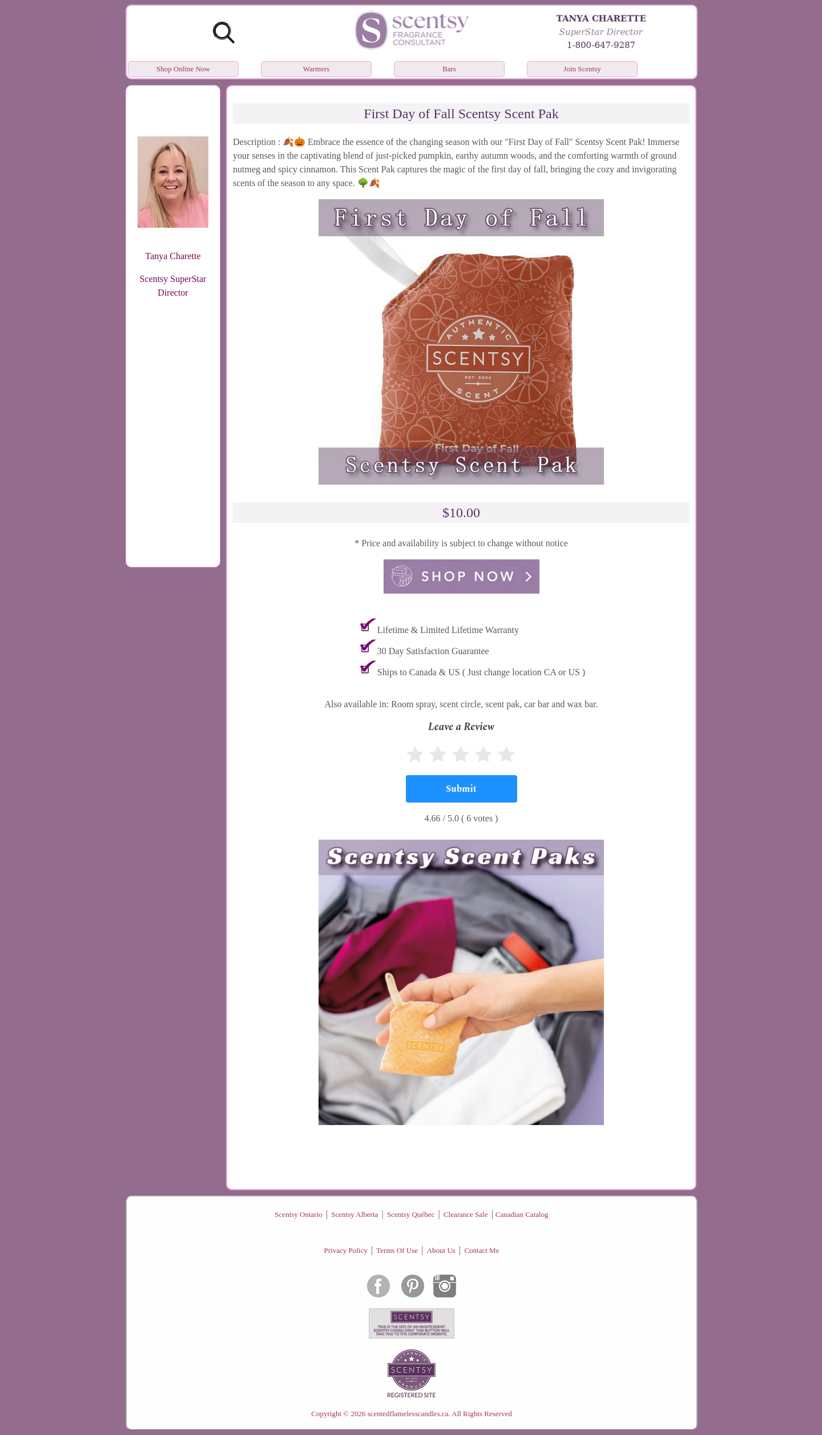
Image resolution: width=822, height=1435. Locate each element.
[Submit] (461, 789)
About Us (441, 1250)
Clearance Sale (466, 1214)
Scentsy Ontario (298, 1214)
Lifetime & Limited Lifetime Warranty (448, 630)
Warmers (316, 69)
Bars (449, 69)
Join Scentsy (582, 69)
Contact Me (481, 1250)
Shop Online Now (183, 69)
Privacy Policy (346, 1250)
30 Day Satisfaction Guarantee (433, 651)
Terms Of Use (397, 1250)
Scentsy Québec (410, 1214)
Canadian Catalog (522, 1214)
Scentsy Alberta (354, 1214)
